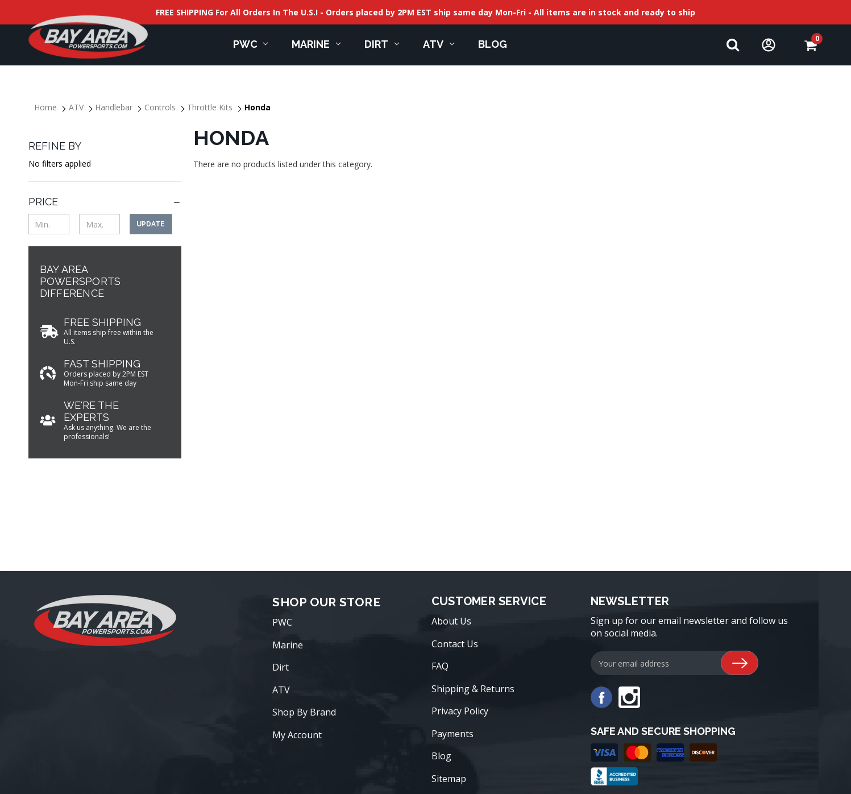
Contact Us (454, 644)
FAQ (440, 666)
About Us (451, 621)
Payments (452, 733)
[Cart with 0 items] (810, 45)
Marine (316, 44)
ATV (438, 44)
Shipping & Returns (472, 689)
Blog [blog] (492, 44)
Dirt (381, 44)
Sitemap (448, 778)
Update (150, 224)
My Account (297, 735)
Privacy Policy (459, 711)
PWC (250, 44)
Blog (441, 756)
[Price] (104, 202)
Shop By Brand (304, 712)
